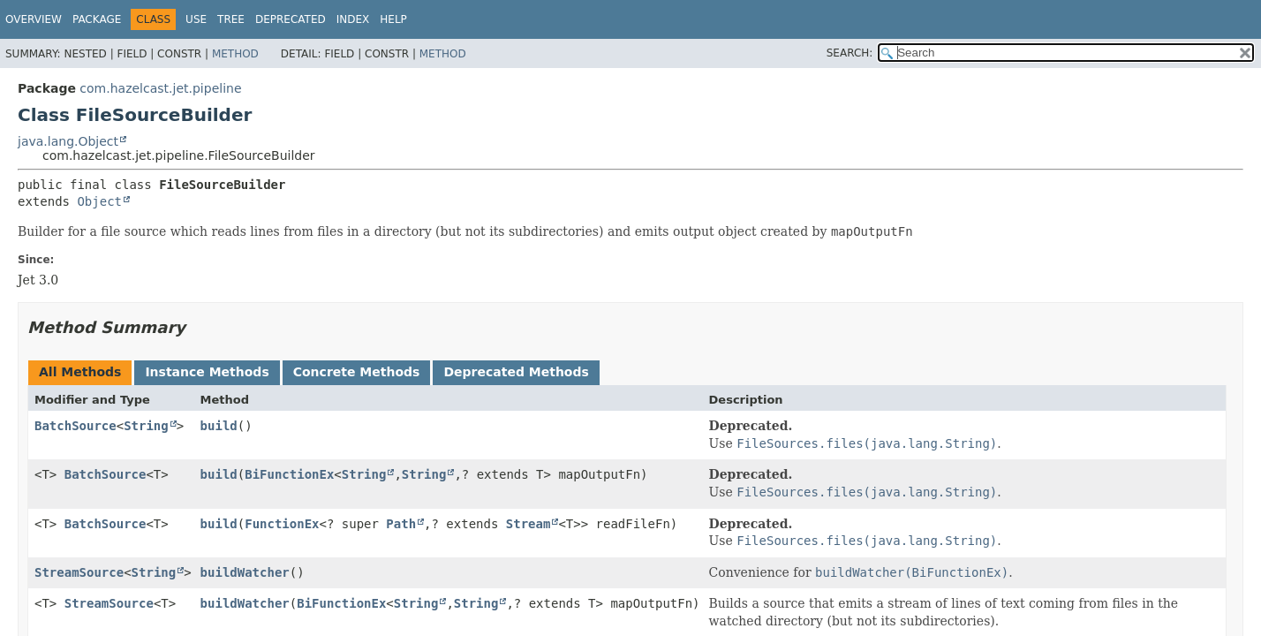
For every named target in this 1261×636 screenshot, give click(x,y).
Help (393, 19)
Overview (33, 19)
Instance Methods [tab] (206, 372)
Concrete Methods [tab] (356, 372)
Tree (231, 19)
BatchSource (75, 426)
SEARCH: (850, 53)
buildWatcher (245, 572)
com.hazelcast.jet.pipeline (160, 88)
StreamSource (79, 572)
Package (96, 19)
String (146, 426)
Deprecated (290, 19)
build (219, 426)
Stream (528, 524)
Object (99, 201)
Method (235, 54)
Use (196, 19)
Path (401, 524)
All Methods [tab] (80, 372)
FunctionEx (282, 524)
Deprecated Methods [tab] (515, 372)
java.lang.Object (68, 141)
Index (353, 19)
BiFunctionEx (289, 474)
